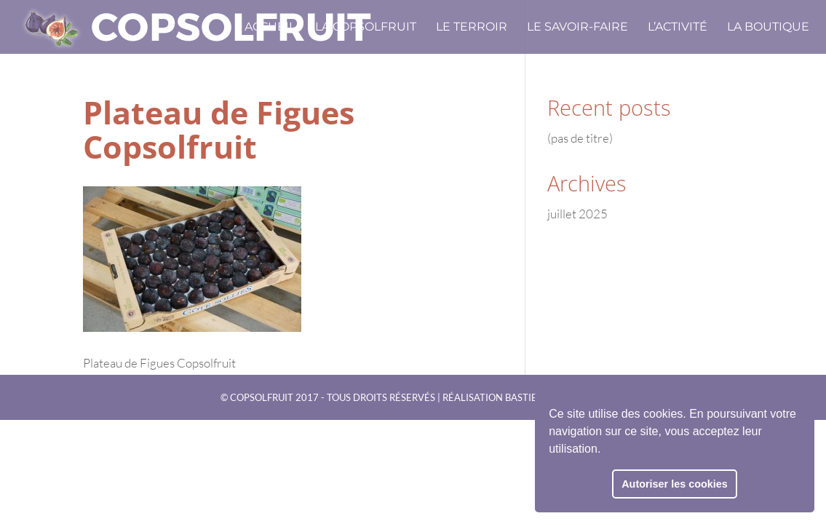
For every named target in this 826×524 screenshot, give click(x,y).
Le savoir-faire (577, 27)
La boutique (768, 27)
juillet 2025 (577, 213)
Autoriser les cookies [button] (675, 484)
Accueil (270, 27)
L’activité (677, 27)
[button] (606, 450)
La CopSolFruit (365, 27)
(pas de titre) (580, 138)
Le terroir (471, 27)
